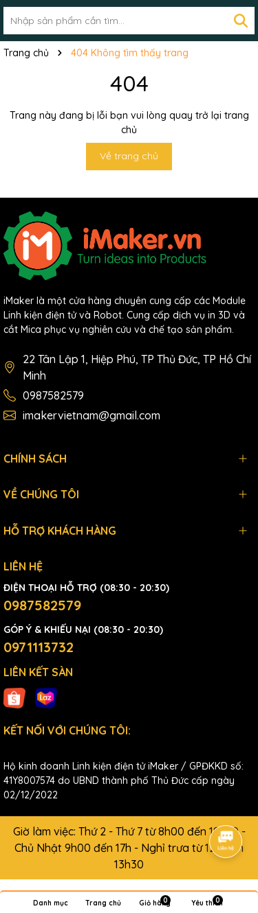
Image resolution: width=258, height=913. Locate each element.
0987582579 (53, 395)
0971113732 (38, 647)
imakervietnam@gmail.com (91, 415)
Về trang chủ (129, 156)
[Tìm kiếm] (240, 20)
